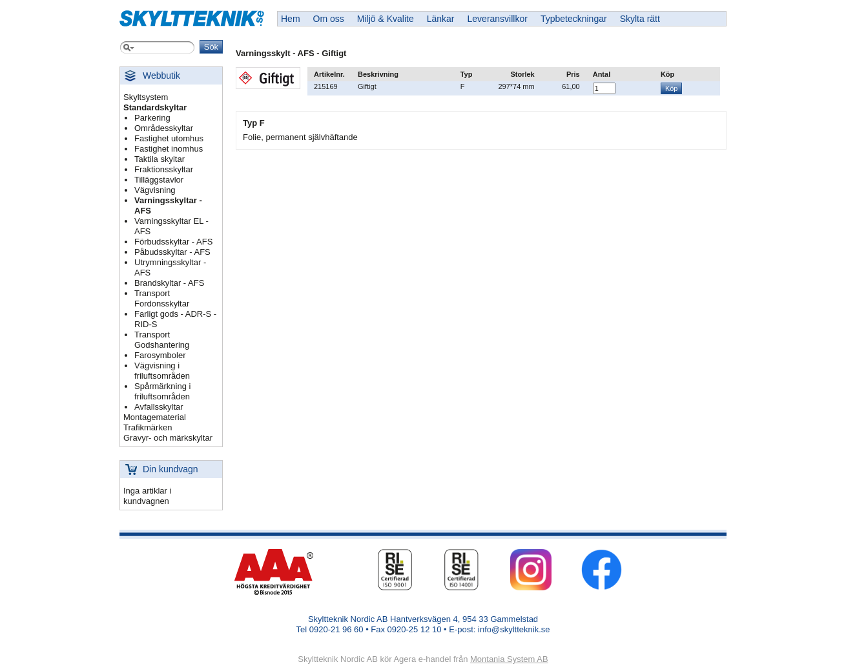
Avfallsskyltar (158, 407)
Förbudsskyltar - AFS (173, 241)
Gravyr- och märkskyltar (167, 438)
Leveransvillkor (498, 19)
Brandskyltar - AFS (169, 283)
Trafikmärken (147, 427)
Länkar (441, 19)
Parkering (152, 118)
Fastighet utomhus (168, 138)
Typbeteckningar (574, 19)
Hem (290, 19)
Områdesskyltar (163, 128)
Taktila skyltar (159, 159)
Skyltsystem (145, 97)
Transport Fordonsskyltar (161, 298)
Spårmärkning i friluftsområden (162, 391)
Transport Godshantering (161, 340)
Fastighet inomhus (168, 149)
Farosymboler (159, 355)
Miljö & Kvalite (385, 19)
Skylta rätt (640, 19)
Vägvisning (155, 190)
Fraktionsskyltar (163, 169)
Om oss (328, 19)
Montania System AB (509, 659)
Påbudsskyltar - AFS (172, 252)
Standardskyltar (155, 107)
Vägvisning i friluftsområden (162, 371)
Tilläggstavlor (158, 180)
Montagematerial (154, 417)
